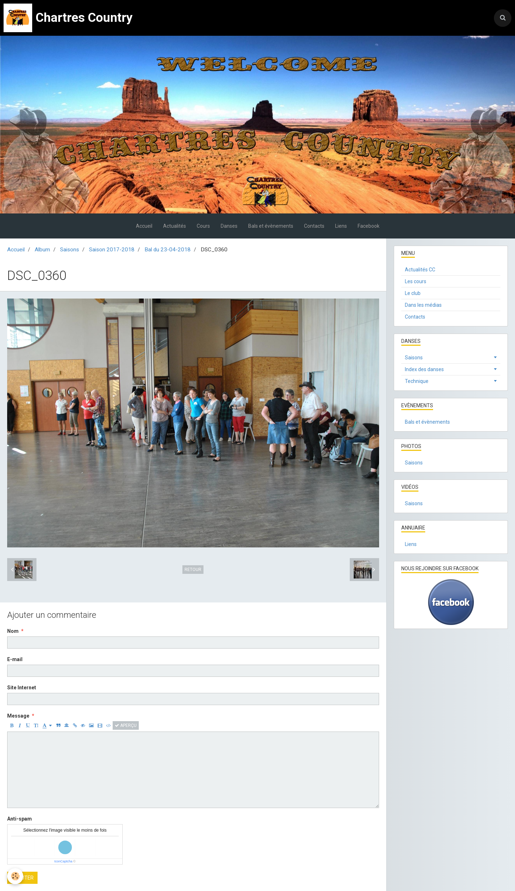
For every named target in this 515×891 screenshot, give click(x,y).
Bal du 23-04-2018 (167, 249)
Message (18, 716)
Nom (13, 631)
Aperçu (126, 725)
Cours (203, 226)
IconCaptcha (63, 861)
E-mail (15, 659)
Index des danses (424, 369)
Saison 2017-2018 (111, 249)
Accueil (144, 226)
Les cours (415, 281)
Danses (229, 226)
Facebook (368, 226)
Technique (416, 381)
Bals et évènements (270, 226)
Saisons (69, 249)
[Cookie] (15, 876)
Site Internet (21, 687)
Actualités (174, 226)
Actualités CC (420, 269)
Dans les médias (423, 305)
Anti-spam (19, 819)
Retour (193, 569)
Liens (341, 226)
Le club (413, 293)
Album (42, 249)
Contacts (314, 226)
